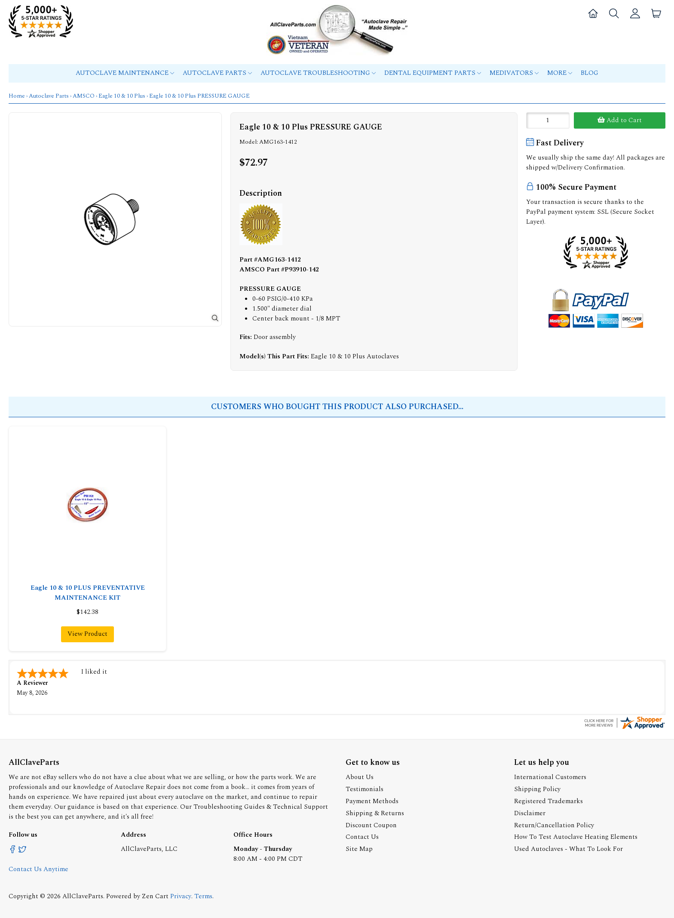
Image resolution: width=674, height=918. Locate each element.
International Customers (550, 776)
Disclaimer (529, 812)
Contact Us (362, 836)
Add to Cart (619, 120)
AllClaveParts (82, 895)
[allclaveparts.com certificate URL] (624, 728)
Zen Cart (155, 895)
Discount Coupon (371, 824)
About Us (360, 776)
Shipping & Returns (375, 812)
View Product (87, 634)
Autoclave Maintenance (125, 73)
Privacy (180, 895)
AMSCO (84, 96)
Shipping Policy (537, 788)
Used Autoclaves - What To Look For (568, 848)
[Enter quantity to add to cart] (548, 120)
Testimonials (364, 788)
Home (17, 96)
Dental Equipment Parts (432, 73)
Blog (589, 73)
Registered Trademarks (548, 800)
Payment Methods (372, 800)
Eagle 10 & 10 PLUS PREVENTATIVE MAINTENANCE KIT (88, 593)
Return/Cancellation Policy (554, 824)
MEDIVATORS (514, 73)
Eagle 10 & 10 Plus (121, 96)
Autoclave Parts (217, 73)
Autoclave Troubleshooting (318, 73)
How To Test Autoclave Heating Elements (575, 836)
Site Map (359, 848)
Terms (203, 895)
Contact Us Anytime (38, 868)
